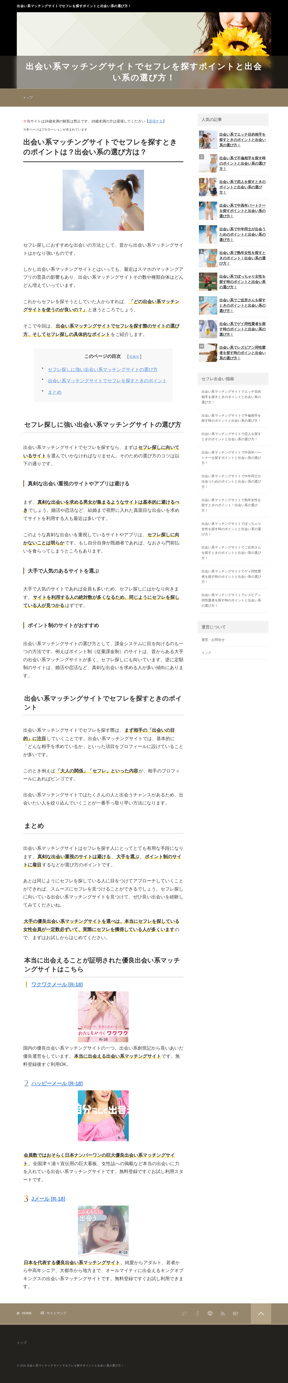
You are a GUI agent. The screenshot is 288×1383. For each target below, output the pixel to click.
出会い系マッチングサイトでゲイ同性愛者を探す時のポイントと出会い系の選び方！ (231, 576)
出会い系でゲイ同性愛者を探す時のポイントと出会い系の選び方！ (232, 329)
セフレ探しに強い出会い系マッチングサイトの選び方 (103, 369)
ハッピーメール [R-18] (57, 1083)
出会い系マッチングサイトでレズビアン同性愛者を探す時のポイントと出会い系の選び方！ (231, 600)
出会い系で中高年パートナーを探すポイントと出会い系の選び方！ (232, 211)
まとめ (55, 392)
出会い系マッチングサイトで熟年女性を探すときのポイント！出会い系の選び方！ (231, 505)
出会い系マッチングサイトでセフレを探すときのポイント (107, 380)
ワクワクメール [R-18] (57, 984)
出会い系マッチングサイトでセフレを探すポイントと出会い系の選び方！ (74, 6)
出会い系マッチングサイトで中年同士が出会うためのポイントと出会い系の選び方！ (231, 481)
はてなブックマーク (235, 1313)
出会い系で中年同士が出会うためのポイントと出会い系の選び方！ (232, 234)
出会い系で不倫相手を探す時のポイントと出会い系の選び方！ (232, 163)
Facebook (197, 1313)
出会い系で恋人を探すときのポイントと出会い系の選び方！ (232, 187)
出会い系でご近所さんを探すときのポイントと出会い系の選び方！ (232, 305)
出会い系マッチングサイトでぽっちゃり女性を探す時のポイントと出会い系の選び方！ (231, 529)
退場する (156, 121)
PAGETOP (261, 1313)
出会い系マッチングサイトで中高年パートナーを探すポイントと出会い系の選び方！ (231, 457)
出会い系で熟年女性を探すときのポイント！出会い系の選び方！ (232, 258)
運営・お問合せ (213, 640)
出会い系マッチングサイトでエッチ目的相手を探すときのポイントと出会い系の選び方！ (231, 397)
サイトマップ (56, 1313)
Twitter (184, 1313)
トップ (28, 98)
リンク (206, 653)
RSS (223, 1313)
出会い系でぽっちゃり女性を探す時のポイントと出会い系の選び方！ (232, 282)
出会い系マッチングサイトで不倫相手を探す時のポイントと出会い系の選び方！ (231, 418)
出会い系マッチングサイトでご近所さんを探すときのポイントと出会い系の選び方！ (231, 552)
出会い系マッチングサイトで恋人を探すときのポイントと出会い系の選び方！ (231, 436)
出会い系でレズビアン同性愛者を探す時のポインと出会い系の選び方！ (232, 353)
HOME (27, 1313)
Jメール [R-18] (48, 1199)
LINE (210, 1313)
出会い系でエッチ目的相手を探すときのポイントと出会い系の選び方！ (232, 140)
